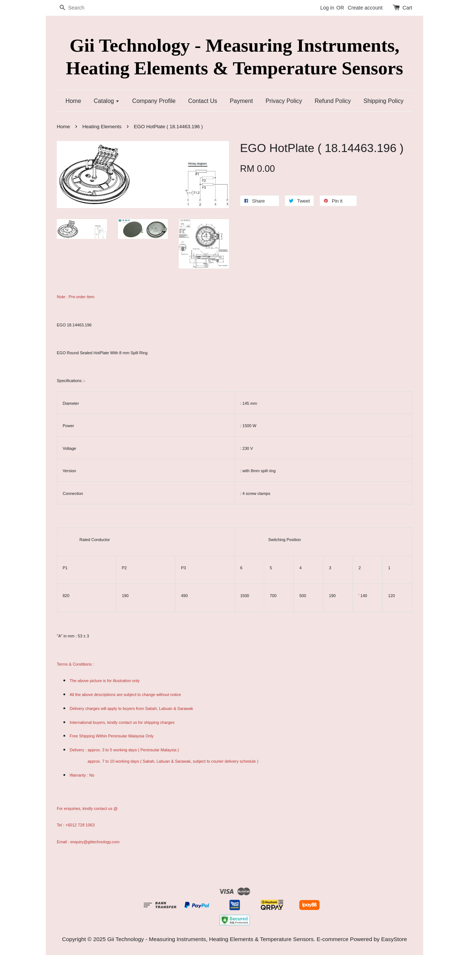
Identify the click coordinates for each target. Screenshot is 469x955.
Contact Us (202, 101)
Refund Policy (333, 101)
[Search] (79, 8)
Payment (241, 101)
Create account (365, 8)
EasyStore (394, 939)
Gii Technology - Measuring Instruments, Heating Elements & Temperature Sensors (234, 56)
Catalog (107, 101)
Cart (407, 8)
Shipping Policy (383, 101)
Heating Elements (102, 126)
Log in (327, 8)
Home (73, 101)
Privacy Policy (284, 101)
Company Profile (154, 101)
